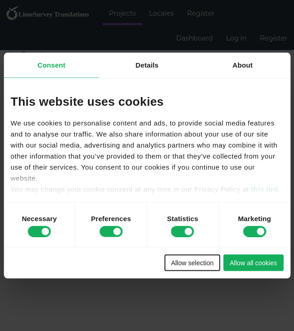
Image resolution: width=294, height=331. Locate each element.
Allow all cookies (253, 263)
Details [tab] (147, 65)
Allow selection (192, 263)
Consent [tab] (51, 65)
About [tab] (242, 65)
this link (265, 189)
